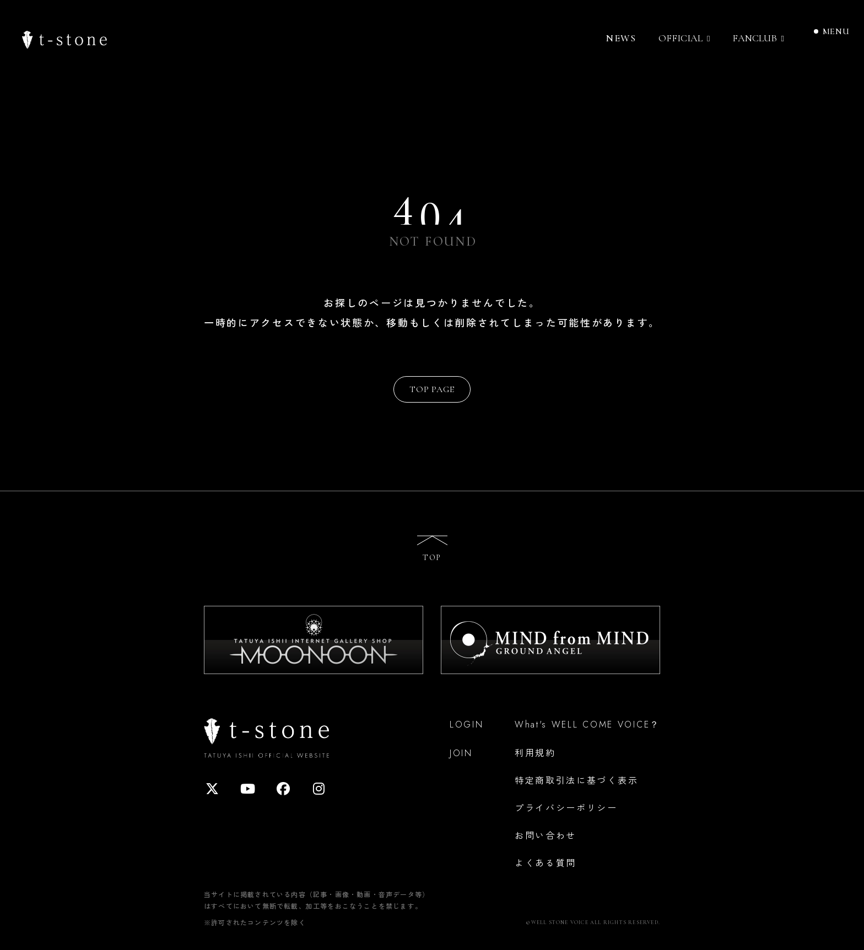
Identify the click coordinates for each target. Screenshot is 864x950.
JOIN (461, 753)
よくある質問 (545, 862)
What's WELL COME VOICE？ (587, 724)
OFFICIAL (680, 38)
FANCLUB (754, 38)
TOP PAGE (431, 389)
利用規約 (535, 752)
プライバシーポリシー (566, 807)
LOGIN (467, 724)
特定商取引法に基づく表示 (576, 779)
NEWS (621, 38)
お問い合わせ (545, 835)
